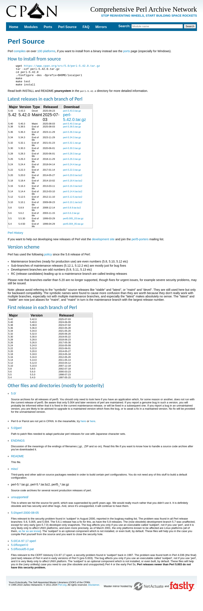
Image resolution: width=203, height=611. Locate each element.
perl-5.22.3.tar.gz (72, 174)
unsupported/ (19, 501)
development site (103, 243)
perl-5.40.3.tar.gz (72, 128)
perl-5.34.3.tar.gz (72, 141)
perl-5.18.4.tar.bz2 (72, 185)
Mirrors (101, 27)
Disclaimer (93, 589)
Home (13, 27)
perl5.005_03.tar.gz (73, 222)
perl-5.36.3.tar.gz (72, 136)
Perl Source (67, 27)
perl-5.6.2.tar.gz (71, 217)
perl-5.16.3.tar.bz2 (72, 190)
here (83, 425)
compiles (20, 51)
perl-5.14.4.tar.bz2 (72, 195)
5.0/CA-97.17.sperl (23, 545)
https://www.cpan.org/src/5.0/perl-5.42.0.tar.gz (62, 66)
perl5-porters (140, 243)
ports (126, 51)
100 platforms (46, 51)
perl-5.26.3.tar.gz (72, 163)
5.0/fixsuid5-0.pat (22, 553)
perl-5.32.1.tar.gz (72, 147)
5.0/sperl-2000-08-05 (25, 517)
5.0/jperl (16, 432)
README (17, 460)
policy (48, 258)
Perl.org (62, 589)
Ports (48, 27)
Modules (31, 27)
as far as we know (29, 535)
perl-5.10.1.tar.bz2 (72, 206)
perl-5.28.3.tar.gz (72, 157)
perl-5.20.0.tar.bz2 (72, 179)
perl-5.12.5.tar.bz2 (72, 201)
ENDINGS (18, 444)
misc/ (14, 473)
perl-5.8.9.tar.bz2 (72, 212)
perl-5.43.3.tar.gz (72, 115)
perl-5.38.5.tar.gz (72, 130)
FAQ (86, 27)
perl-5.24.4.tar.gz (72, 168)
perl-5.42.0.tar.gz (74, 121)
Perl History (15, 237)
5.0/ (13, 397)
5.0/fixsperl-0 (19, 549)
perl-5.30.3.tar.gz (72, 152)
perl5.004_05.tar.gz (73, 228)
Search (123, 26)
